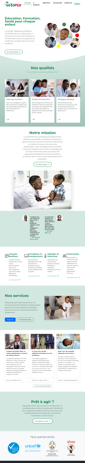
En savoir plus (13, 52)
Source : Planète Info (14, 380)
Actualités (57, 3)
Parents (10, 320)
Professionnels (25, 320)
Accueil (28, 3)
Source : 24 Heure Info (40, 380)
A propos (36, 4)
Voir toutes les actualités (42, 386)
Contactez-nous (73, 277)
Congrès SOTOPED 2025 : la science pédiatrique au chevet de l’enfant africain (16, 353)
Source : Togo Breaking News (68, 380)
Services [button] (46, 3)
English (77, 4)
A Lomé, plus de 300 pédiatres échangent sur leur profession (42, 353)
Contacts (68, 3)
